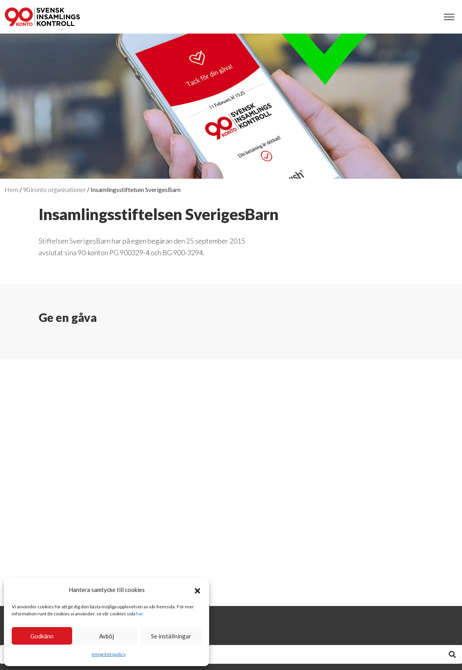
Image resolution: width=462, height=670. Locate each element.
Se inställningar (171, 636)
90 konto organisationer (54, 189)
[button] (197, 590)
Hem (11, 189)
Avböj (106, 636)
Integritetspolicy (109, 654)
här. (140, 614)
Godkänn (41, 636)
